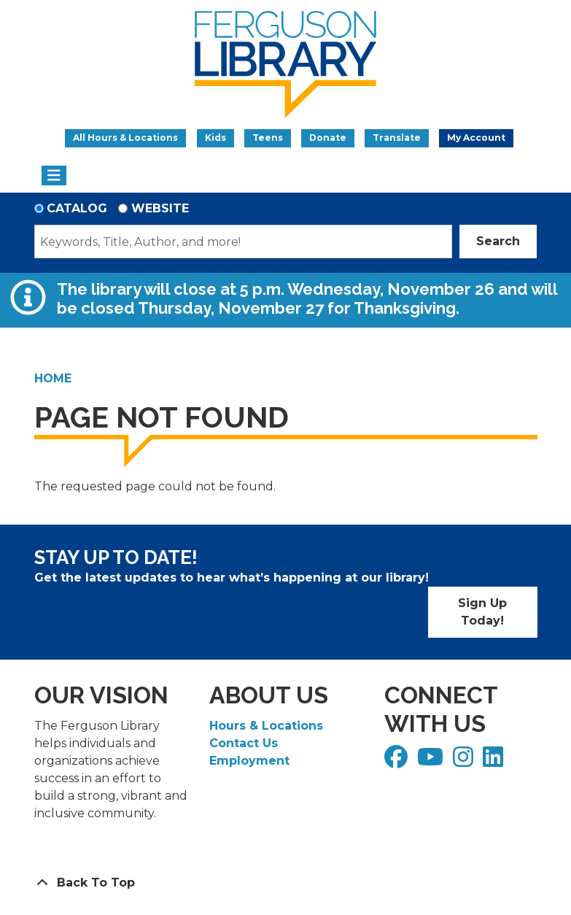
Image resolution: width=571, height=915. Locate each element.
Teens (267, 137)
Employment (249, 761)
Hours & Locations (266, 726)
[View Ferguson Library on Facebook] (397, 761)
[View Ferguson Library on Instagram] (465, 761)
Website (160, 208)
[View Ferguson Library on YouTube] (432, 761)
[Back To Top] (285, 882)
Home (52, 378)
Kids (215, 137)
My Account (476, 137)
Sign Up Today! (482, 612)
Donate (327, 137)
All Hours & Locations (125, 137)
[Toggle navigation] (54, 176)
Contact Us (243, 743)
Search (498, 241)
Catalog (77, 208)
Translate (397, 137)
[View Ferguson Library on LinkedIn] (495, 761)
